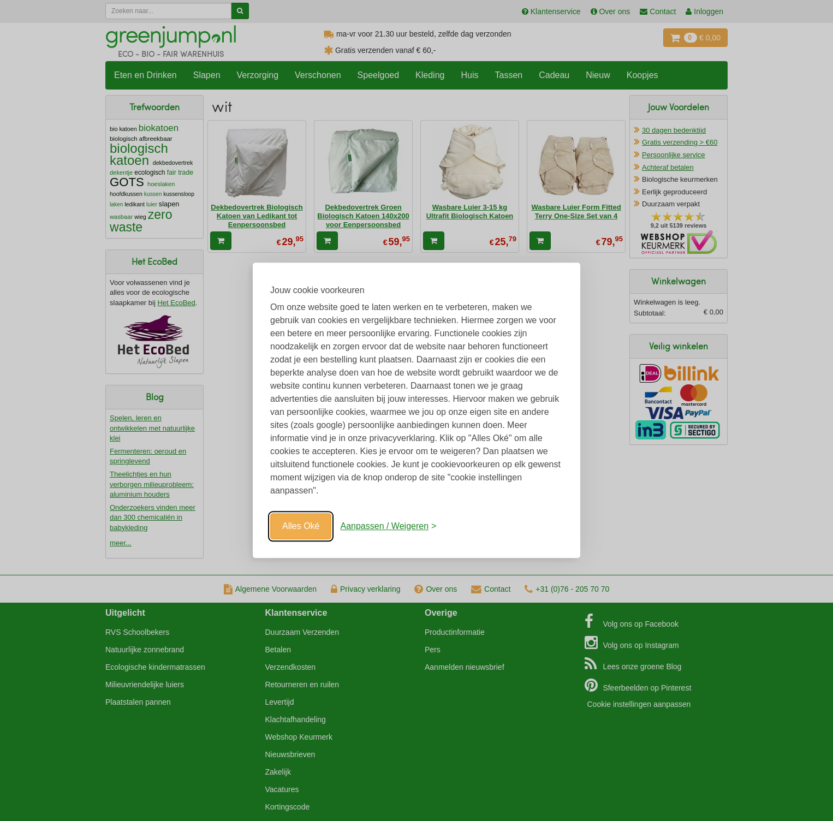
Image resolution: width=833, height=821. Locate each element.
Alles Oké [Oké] (300, 526)
